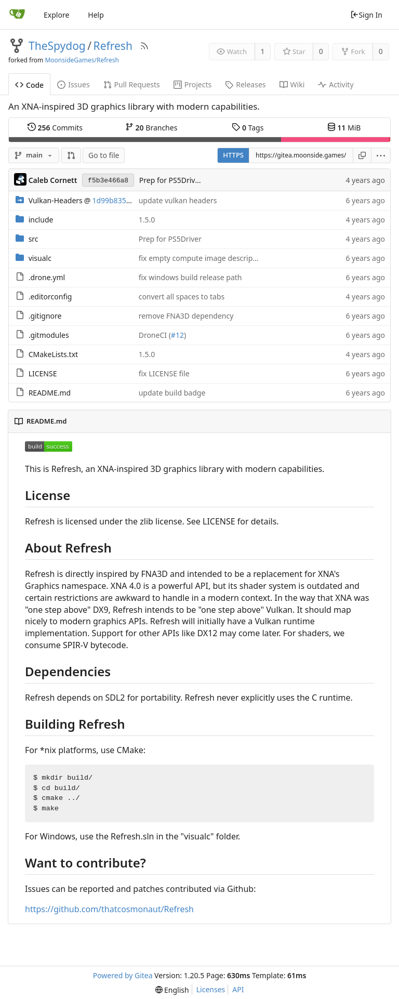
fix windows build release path (190, 277)
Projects (192, 84)
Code (29, 85)
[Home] (17, 14)
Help (96, 15)
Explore (56, 15)
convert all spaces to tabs (182, 296)
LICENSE (43, 373)
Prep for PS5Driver (170, 180)
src (33, 239)
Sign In (366, 15)
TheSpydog (57, 46)
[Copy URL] (362, 155)
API (238, 989)
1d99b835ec (113, 200)
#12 (177, 335)
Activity (335, 84)
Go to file (103, 155)
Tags (247, 127)
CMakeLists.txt (53, 354)
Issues (73, 84)
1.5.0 (147, 220)
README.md (50, 393)
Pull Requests (131, 84)
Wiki (292, 84)
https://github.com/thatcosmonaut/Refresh (109, 909)
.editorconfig (50, 296)
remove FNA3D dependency (186, 316)
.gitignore (45, 316)
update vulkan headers (178, 200)
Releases (245, 84)
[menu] (381, 155)
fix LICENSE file (164, 373)
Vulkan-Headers (56, 200)
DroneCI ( (155, 335)
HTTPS (233, 155)
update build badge (172, 393)
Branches (151, 127)
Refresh (113, 46)
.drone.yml (47, 277)
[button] (71, 155)
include (41, 220)
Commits (55, 127)
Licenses (210, 989)
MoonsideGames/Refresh (82, 60)
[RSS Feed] (144, 45)
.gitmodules (49, 335)
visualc (40, 258)
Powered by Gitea (123, 975)
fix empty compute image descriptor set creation (222, 258)
